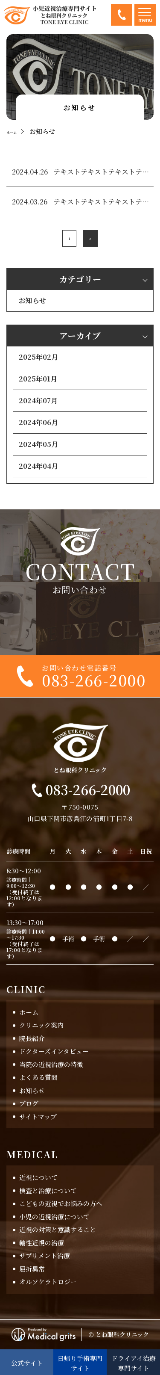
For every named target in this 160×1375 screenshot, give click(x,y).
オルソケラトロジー (48, 1281)
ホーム (28, 1012)
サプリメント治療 (44, 1255)
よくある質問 (38, 1077)
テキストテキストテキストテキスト (101, 172)
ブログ (28, 1103)
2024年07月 (38, 401)
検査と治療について (48, 1190)
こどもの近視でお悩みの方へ (60, 1203)
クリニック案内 (41, 1025)
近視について (38, 1177)
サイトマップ (38, 1116)
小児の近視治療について (54, 1216)
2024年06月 (38, 423)
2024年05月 (38, 444)
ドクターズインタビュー (54, 1051)
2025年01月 (38, 379)
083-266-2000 (121, 15)
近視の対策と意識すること (57, 1229)
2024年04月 (38, 466)
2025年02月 (38, 357)
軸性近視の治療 (41, 1242)
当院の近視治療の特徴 (51, 1064)
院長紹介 (32, 1038)
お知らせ (32, 301)
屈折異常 (32, 1268)
